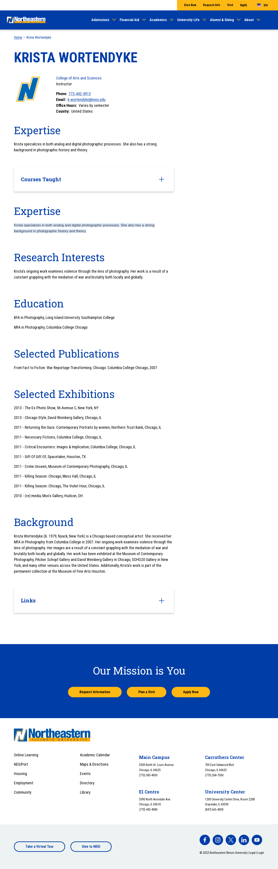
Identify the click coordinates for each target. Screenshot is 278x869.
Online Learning (26, 755)
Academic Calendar (95, 755)
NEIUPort (21, 764)
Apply (243, 5)
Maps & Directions (94, 764)
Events (85, 773)
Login (260, 852)
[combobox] (262, 5)
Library (85, 792)
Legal (252, 852)
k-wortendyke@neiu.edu (87, 99)
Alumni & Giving (222, 20)
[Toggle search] (268, 20)
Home (18, 37)
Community (22, 792)
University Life (188, 20)
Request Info (211, 5)
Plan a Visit (146, 692)
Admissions (100, 20)
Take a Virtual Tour (39, 846)
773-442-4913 (80, 93)
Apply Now (191, 692)
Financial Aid (129, 20)
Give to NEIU (91, 846)
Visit (230, 5)
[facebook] (205, 840)
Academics (158, 20)
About (249, 20)
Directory (87, 783)
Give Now (190, 5)
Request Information (94, 692)
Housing (20, 773)
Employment (23, 783)
